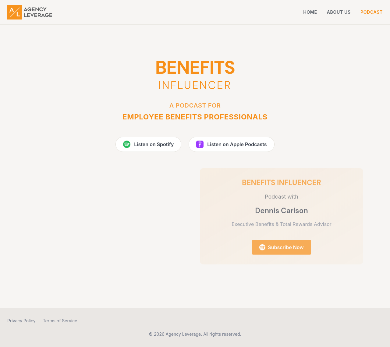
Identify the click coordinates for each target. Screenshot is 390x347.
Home (310, 12)
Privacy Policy (21, 320)
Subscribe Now (281, 249)
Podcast (371, 12)
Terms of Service (60, 320)
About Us (339, 12)
